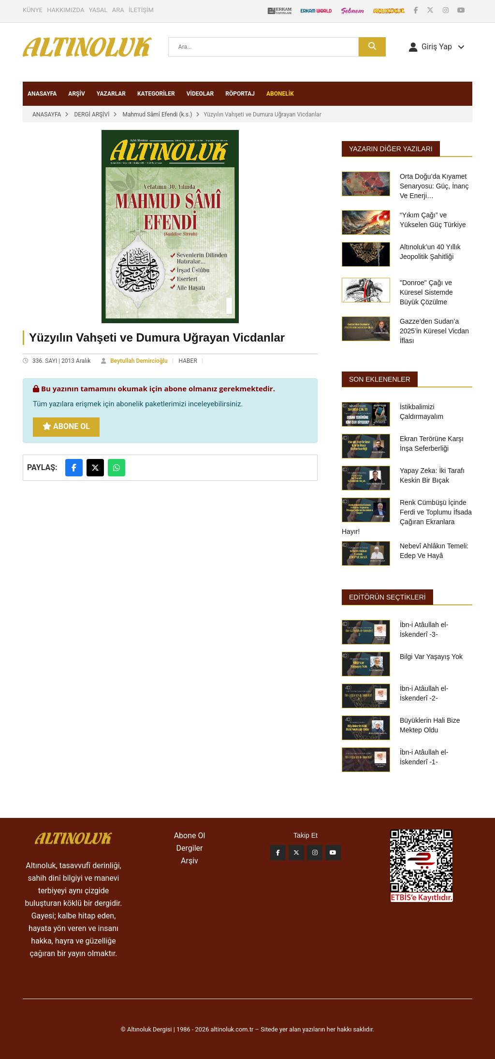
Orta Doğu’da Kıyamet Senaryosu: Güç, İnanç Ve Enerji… (434, 186)
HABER (188, 361)
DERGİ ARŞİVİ (91, 114)
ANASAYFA (42, 93)
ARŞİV (76, 93)
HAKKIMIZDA (65, 10)
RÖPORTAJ (240, 93)
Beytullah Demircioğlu (138, 361)
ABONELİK (280, 93)
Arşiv (189, 860)
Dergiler (189, 848)
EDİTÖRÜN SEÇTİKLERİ (387, 597)
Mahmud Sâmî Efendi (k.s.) (157, 114)
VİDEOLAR (200, 93)
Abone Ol (66, 426)
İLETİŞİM (141, 10)
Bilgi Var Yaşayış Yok (431, 656)
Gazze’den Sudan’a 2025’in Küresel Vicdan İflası (434, 330)
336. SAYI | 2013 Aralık (61, 361)
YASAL (98, 10)
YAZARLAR (111, 93)
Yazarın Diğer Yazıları (391, 149)
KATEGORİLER (156, 93)
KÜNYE (33, 10)
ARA (118, 10)
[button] (437, 47)
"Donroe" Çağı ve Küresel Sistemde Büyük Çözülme (426, 292)
